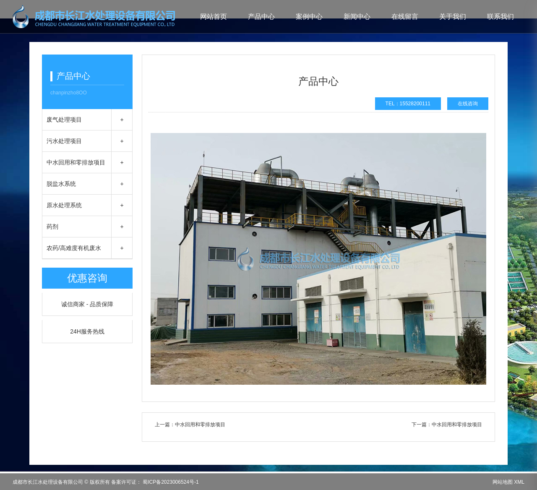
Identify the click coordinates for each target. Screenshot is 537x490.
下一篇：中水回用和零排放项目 (447, 424)
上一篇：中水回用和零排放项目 (190, 424)
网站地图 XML (508, 482)
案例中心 (309, 16)
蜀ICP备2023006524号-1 (170, 482)
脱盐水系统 (61, 183)
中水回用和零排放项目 (76, 162)
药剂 (52, 226)
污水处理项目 (64, 141)
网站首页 (213, 16)
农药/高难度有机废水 (74, 248)
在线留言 (404, 16)
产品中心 (261, 16)
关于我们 (452, 16)
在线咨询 (468, 104)
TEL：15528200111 (408, 104)
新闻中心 (357, 16)
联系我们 (500, 16)
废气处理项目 (64, 119)
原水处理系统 (64, 205)
